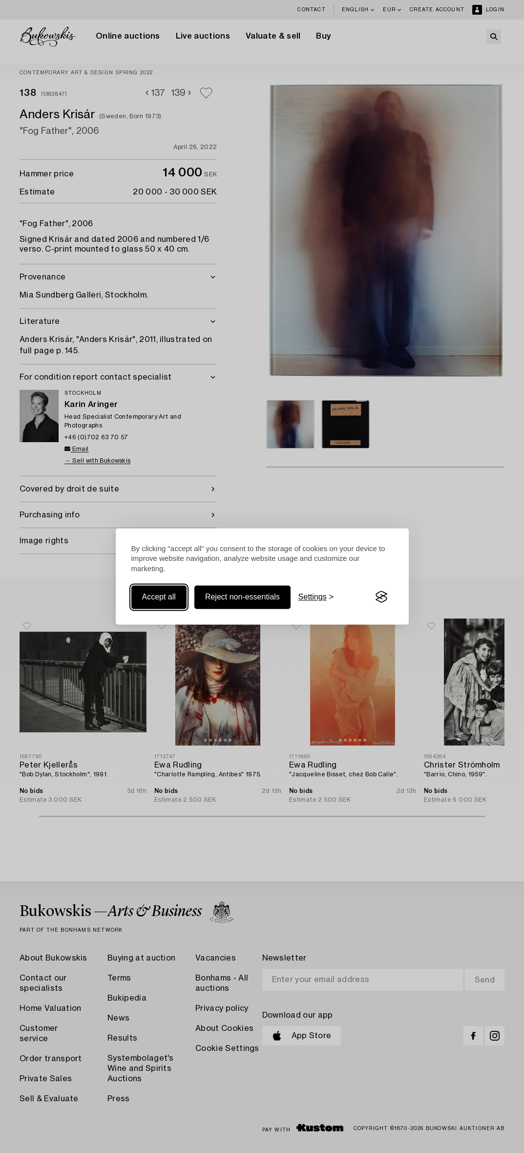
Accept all (159, 597)
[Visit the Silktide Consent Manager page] (381, 597)
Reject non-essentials (242, 597)
